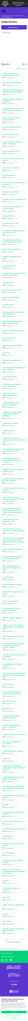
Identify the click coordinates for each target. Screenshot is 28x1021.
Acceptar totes (14, 1012)
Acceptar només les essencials (14, 1015)
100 (20, 942)
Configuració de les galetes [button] (7, 956)
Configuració (14, 1018)
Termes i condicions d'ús (6, 953)
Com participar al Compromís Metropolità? (12, 15)
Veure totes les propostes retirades (9, 948)
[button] (23, 64)
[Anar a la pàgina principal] (10, 11)
